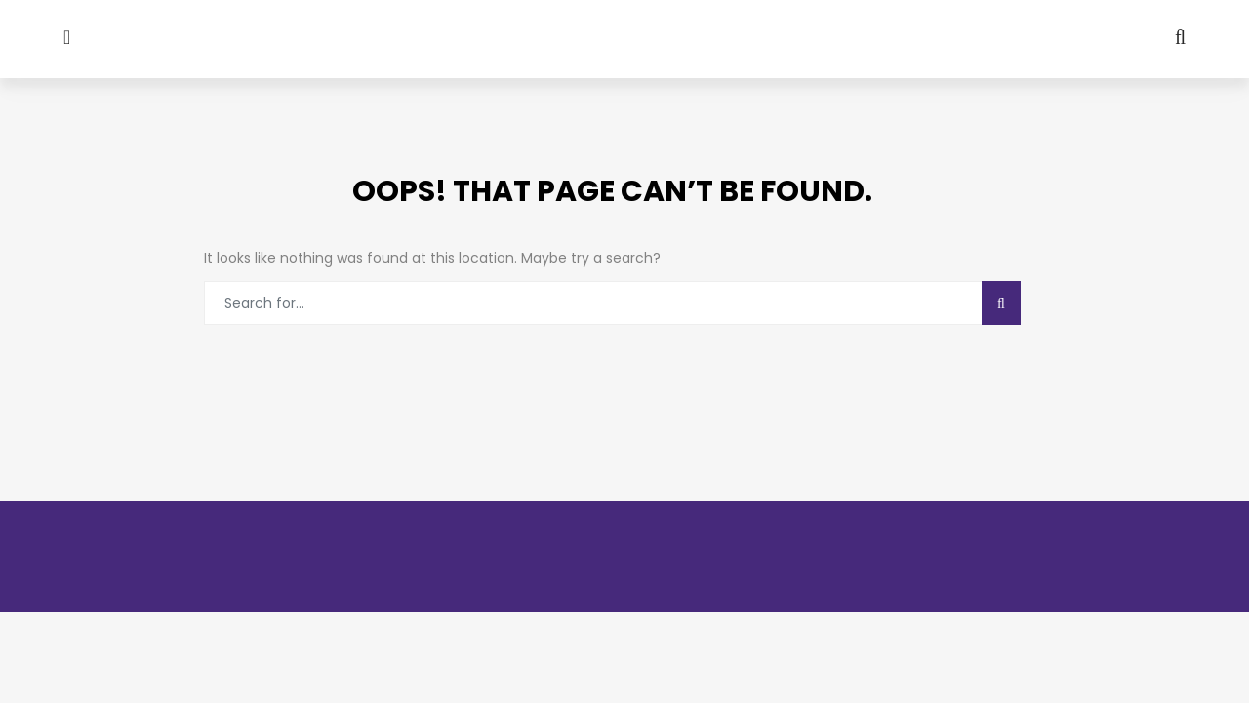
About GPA (163, 157)
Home (60, 157)
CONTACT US (1109, 157)
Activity (546, 157)
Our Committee (945, 157)
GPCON (661, 157)
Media (284, 157)
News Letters (794, 157)
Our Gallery (409, 157)
